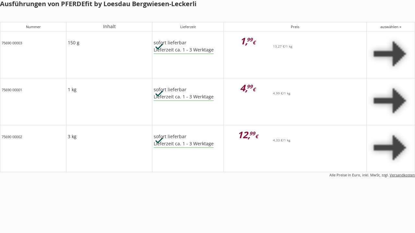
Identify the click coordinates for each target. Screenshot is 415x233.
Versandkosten (402, 174)
